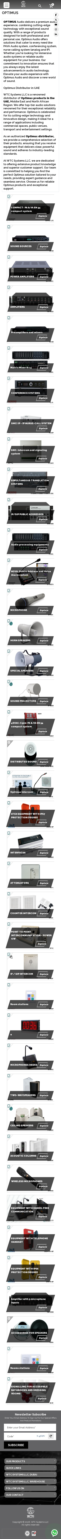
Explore (41, 216)
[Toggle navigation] (6, 5)
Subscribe (16, 1445)
